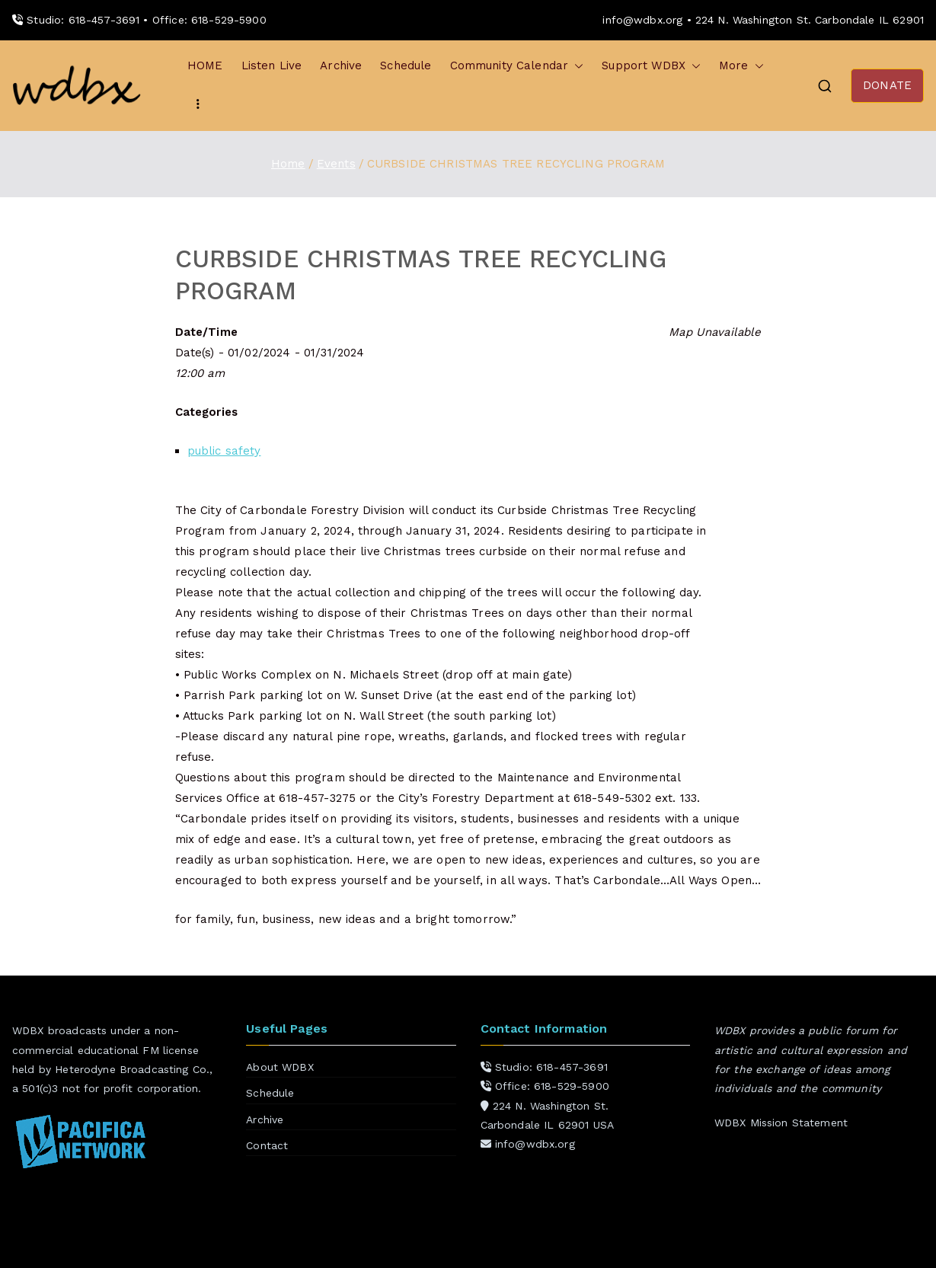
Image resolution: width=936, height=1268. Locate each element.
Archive (341, 65)
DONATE (887, 85)
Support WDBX (651, 66)
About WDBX (280, 1067)
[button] (575, 66)
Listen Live (271, 65)
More (741, 66)
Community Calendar (517, 66)
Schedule (405, 65)
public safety (224, 451)
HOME (205, 65)
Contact (267, 1145)
